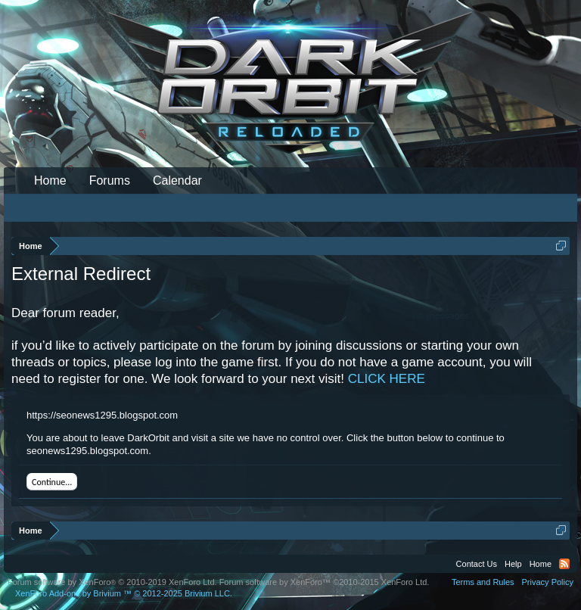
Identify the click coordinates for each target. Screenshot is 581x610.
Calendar (177, 180)
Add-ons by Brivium (123, 593)
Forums (109, 180)
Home (50, 180)
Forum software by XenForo (112, 582)
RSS (564, 564)
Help (513, 563)
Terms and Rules (483, 582)
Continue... (52, 482)
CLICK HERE (386, 379)
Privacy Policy (547, 582)
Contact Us (476, 563)
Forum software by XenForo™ (324, 582)
